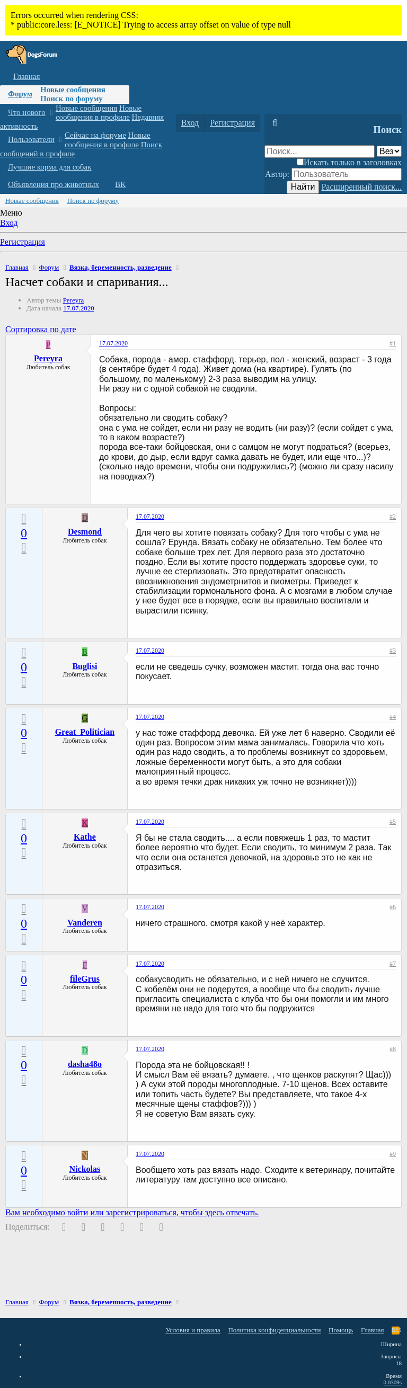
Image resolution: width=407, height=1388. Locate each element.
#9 (393, 1154)
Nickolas (85, 1168)
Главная (26, 76)
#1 (393, 343)
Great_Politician (85, 731)
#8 (393, 1049)
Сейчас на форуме (95, 135)
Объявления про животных (53, 184)
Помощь (341, 1330)
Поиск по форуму (71, 98)
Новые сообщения (72, 89)
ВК (120, 184)
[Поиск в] (389, 151)
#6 (393, 907)
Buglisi (84, 666)
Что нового (27, 112)
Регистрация (22, 241)
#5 (393, 821)
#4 (393, 716)
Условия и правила (192, 1330)
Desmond (85, 531)
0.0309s (392, 1382)
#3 (393, 650)
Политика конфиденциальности (274, 1330)
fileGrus (85, 978)
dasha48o (85, 1064)
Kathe (85, 836)
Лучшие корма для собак (49, 167)
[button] (51, 112)
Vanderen (84, 922)
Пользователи (31, 139)
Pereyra (73, 300)
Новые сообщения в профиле (98, 112)
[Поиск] (274, 123)
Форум (20, 94)
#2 (393, 516)
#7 (393, 963)
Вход (9, 222)
